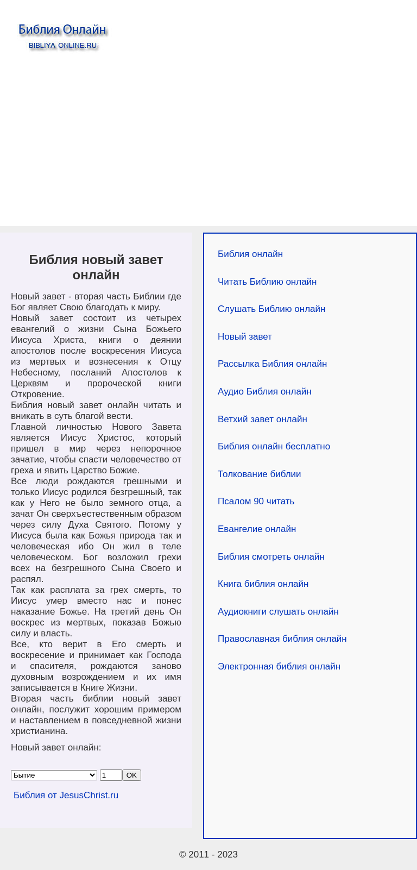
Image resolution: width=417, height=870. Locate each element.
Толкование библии (259, 474)
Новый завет (245, 337)
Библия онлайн (250, 254)
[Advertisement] (208, 144)
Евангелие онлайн (257, 529)
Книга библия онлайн (263, 584)
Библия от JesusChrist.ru (66, 795)
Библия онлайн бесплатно (274, 446)
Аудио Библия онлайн (265, 391)
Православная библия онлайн (282, 639)
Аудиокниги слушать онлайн (278, 612)
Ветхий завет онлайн (262, 419)
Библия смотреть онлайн (271, 557)
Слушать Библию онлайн (271, 309)
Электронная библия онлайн (279, 666)
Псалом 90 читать (256, 501)
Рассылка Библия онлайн (272, 364)
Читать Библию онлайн (267, 282)
